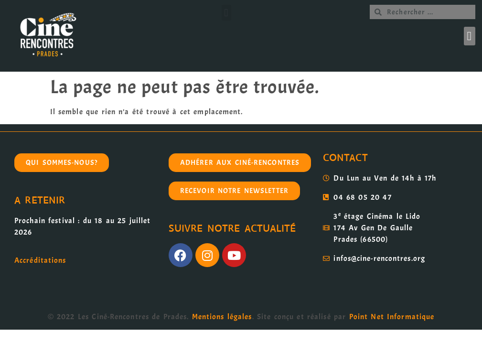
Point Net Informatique (392, 317)
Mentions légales (222, 317)
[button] (226, 13)
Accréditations (40, 260)
